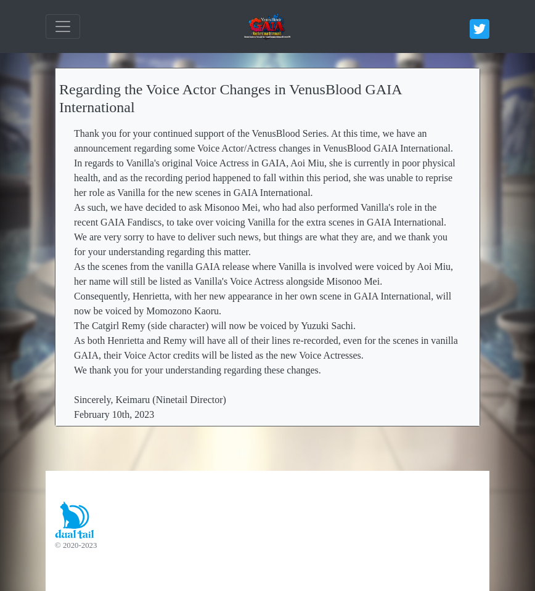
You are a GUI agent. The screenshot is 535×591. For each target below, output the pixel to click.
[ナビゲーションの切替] (63, 26)
